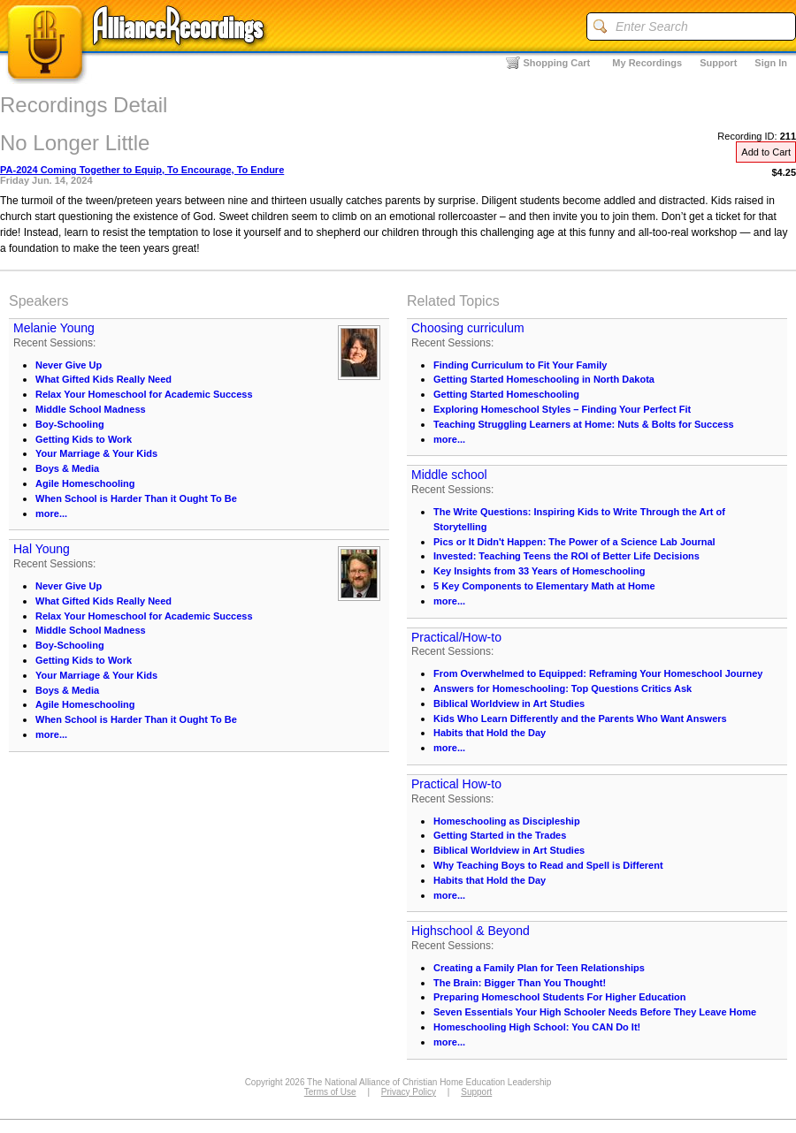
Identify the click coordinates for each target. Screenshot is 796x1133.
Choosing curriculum (467, 328)
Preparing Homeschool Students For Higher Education (559, 997)
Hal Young (41, 549)
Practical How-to (456, 784)
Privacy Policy (408, 1092)
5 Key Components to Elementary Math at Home (544, 586)
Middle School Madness (90, 409)
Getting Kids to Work (83, 439)
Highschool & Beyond (470, 931)
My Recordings (647, 62)
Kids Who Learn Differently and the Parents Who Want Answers (580, 718)
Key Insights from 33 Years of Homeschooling (539, 571)
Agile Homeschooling (84, 483)
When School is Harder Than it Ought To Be (136, 498)
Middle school (449, 475)
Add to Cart (766, 152)
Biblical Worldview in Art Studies (509, 703)
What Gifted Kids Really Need (103, 379)
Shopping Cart (557, 62)
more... (51, 513)
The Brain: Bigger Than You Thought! (519, 982)
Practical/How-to (456, 637)
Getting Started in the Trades (499, 835)
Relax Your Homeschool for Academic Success (144, 394)
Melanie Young (54, 328)
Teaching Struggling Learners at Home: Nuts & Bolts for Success (583, 424)
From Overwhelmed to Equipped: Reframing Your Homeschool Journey (597, 673)
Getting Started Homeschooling (506, 394)
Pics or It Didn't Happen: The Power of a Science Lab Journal (574, 541)
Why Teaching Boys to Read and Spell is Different (548, 865)
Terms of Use (330, 1092)
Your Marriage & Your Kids (96, 453)
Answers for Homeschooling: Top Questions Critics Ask (562, 688)
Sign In (770, 62)
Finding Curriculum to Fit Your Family (520, 365)
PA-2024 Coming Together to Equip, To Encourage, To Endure (142, 169)
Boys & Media (67, 468)
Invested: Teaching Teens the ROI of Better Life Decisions (566, 556)
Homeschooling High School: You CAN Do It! (536, 1027)
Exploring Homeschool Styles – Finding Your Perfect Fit (562, 409)
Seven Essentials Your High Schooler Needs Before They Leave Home (594, 1012)
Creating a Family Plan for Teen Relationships (539, 967)
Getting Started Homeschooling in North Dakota (543, 379)
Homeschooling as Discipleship (506, 821)
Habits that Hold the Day (489, 732)
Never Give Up (68, 365)
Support (718, 62)
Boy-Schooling (69, 424)
